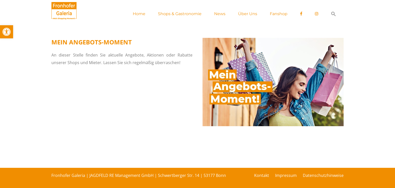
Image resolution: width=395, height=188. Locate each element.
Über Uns (247, 13)
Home (139, 13)
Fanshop (278, 13)
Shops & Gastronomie (180, 13)
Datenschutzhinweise (323, 175)
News (219, 13)
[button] (6, 31)
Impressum (286, 175)
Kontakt (261, 175)
